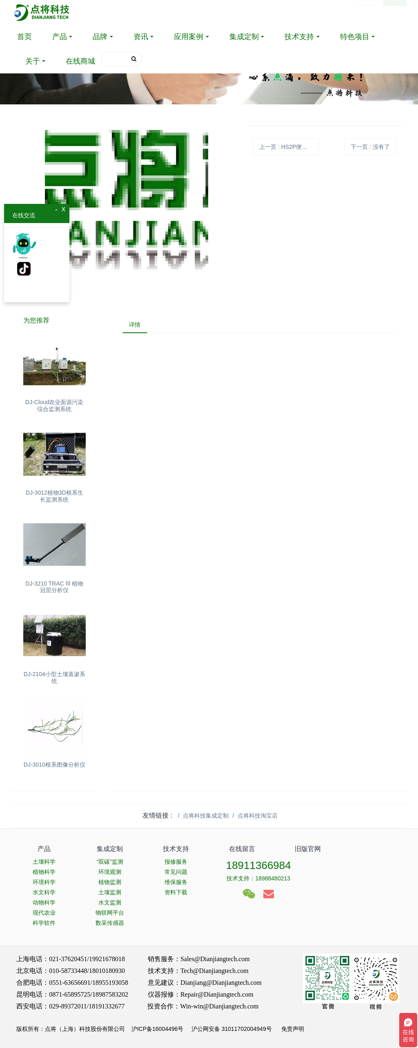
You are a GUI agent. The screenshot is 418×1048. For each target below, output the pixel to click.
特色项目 (354, 37)
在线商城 (80, 61)
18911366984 (258, 865)
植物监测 (109, 882)
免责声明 (292, 1029)
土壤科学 (44, 861)
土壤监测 (109, 892)
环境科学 (44, 882)
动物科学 (44, 902)
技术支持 (299, 37)
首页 (24, 37)
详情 (136, 325)
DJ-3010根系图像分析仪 (54, 764)
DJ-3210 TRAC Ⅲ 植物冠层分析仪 (54, 587)
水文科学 (44, 892)
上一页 (289, 147)
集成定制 (244, 37)
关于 (32, 61)
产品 (59, 37)
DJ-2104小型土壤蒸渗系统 (54, 677)
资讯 (140, 37)
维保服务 (176, 882)
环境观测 (109, 872)
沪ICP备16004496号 (157, 1029)
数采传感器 (110, 923)
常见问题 (176, 872)
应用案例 (188, 37)
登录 (365, 12)
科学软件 (44, 923)
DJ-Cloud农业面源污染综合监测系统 (54, 405)
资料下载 (176, 892)
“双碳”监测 (110, 861)
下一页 (370, 147)
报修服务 (176, 861)
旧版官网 (308, 848)
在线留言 (242, 848)
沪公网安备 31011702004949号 (231, 1029)
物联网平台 (110, 912)
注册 (395, 12)
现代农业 (44, 912)
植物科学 (44, 872)
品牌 (100, 37)
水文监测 (109, 902)
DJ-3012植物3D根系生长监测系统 (54, 496)
